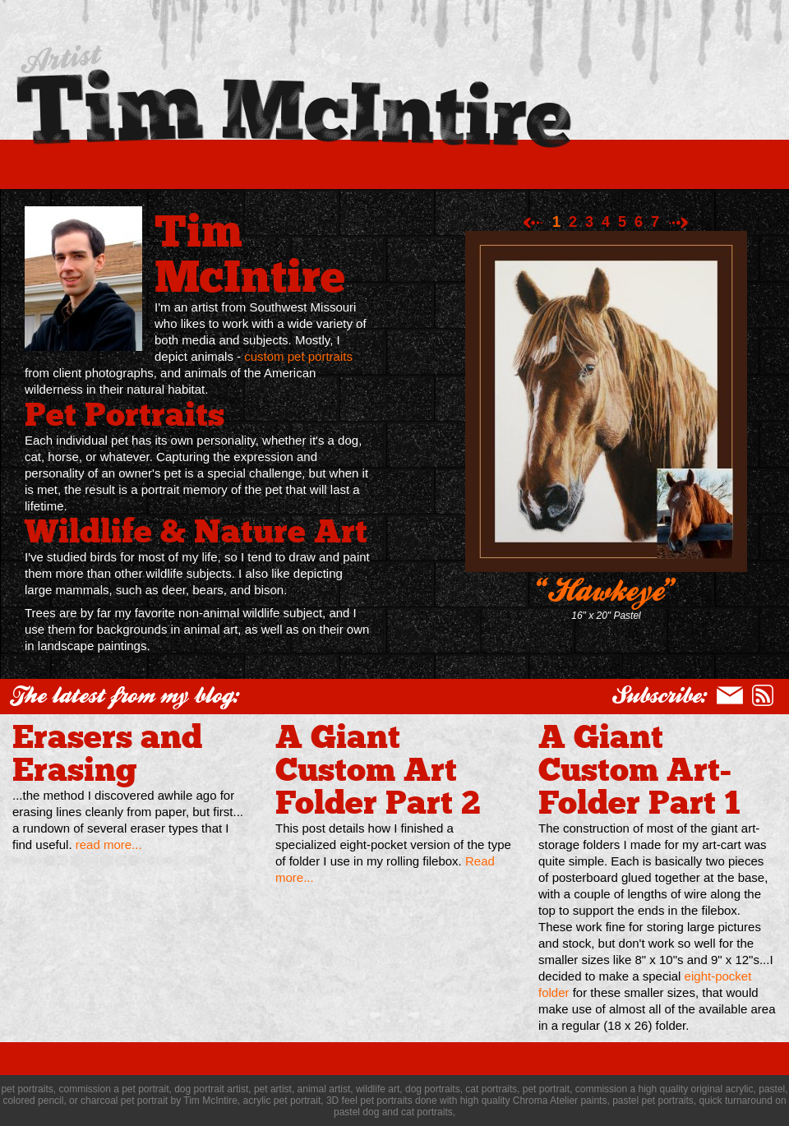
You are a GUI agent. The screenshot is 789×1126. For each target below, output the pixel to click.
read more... (109, 844)
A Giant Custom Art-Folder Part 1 (639, 766)
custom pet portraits (298, 356)
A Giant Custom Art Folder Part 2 (378, 766)
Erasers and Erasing (107, 749)
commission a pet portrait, (114, 1089)
